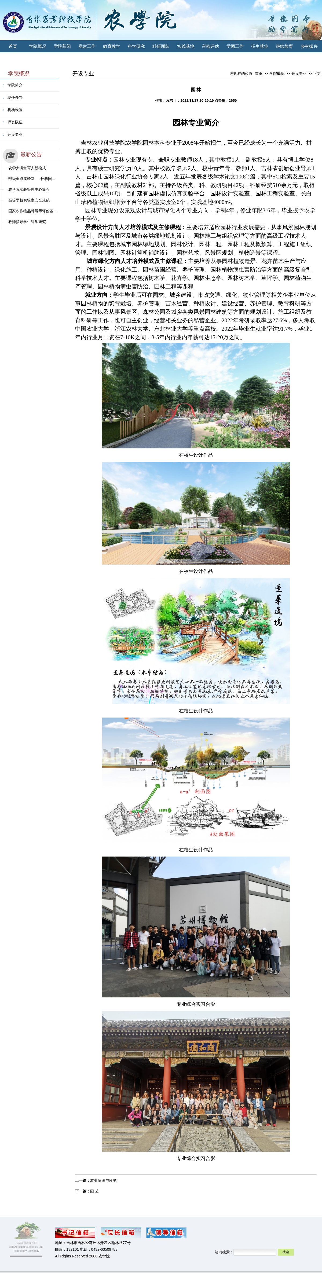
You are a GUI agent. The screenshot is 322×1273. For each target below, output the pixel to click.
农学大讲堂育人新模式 (27, 168)
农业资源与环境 (103, 1180)
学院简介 (15, 85)
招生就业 (259, 46)
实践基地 (185, 46)
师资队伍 (15, 122)
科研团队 (161, 46)
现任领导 (15, 97)
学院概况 (37, 46)
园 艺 (94, 1191)
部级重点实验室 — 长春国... (31, 179)
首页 (13, 46)
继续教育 (284, 46)
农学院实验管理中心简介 (29, 189)
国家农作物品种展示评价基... (32, 211)
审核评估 (210, 46)
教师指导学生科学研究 (27, 222)
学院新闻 (62, 46)
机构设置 (15, 110)
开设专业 (15, 134)
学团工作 (235, 46)
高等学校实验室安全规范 (29, 200)
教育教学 (111, 46)
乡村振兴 (309, 46)
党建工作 (87, 46)
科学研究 (136, 46)
